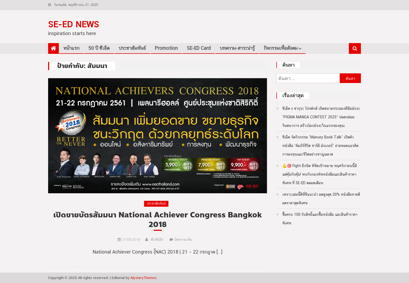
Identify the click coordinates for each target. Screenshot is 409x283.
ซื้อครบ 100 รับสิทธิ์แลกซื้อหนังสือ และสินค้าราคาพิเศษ (319, 218)
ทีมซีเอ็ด (156, 239)
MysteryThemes (144, 278)
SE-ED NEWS (73, 24)
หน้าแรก (71, 48)
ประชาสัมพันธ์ (132, 48)
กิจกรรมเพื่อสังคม (281, 48)
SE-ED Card (199, 48)
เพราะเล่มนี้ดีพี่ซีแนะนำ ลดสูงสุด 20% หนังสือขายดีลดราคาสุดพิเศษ (321, 198)
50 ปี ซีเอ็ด (99, 48)
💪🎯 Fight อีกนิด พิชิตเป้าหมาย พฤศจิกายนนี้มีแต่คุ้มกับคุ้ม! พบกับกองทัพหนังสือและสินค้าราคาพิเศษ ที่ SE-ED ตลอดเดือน (319, 174)
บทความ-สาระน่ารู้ (237, 48)
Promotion (166, 48)
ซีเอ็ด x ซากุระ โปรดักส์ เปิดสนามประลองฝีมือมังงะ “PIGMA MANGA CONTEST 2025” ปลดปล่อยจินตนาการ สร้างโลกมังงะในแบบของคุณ (321, 117)
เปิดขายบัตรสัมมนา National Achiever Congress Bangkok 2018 (157, 220)
